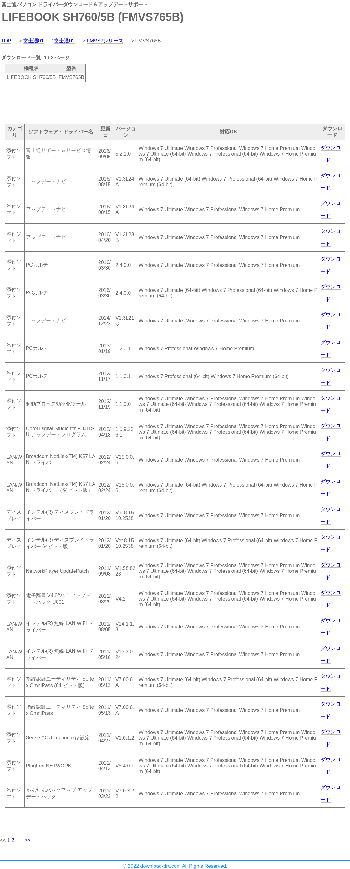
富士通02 (64, 40)
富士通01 (33, 40)
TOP (6, 40)
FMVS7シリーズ (105, 40)
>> (28, 840)
